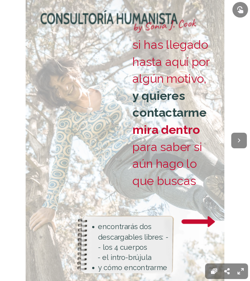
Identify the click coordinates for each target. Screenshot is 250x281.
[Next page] (239, 140)
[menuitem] (240, 271)
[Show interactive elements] (240, 10)
